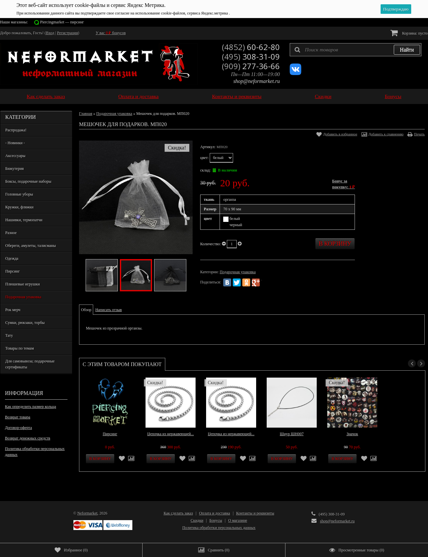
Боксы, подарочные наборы (28, 181)
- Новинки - (15, 143)
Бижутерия (14, 168)
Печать (419, 134)
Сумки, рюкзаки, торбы (25, 322)
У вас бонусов (111, 33)
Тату (9, 335)
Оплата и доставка (138, 96)
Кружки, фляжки (19, 207)
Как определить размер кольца (30, 406)
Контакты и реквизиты (236, 96)
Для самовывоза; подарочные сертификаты (30, 364)
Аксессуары (15, 155)
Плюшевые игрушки (22, 284)
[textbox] (355, 49)
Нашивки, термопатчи (23, 220)
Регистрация (67, 33)
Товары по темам (19, 348)
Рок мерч (12, 309)
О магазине (237, 520)
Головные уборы (19, 194)
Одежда (11, 258)
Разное (11, 232)
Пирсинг (12, 271)
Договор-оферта (18, 427)
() (71, 550)
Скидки (323, 96)
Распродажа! (15, 130)
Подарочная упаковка (23, 297)
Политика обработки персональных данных (35, 451)
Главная (85, 113)
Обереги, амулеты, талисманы (30, 245)
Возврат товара (17, 417)
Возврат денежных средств (27, 438)
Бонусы (393, 96)
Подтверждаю (396, 9)
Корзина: (409, 33)
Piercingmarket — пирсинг (62, 22)
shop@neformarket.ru (256, 81)
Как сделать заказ (46, 96)
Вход (50, 33)
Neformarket (87, 513)
